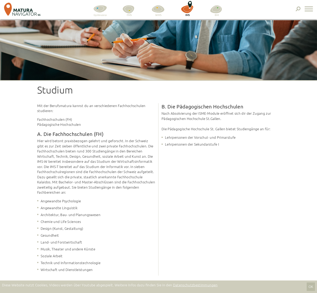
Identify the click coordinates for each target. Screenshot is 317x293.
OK (311, 286)
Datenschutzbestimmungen (195, 285)
